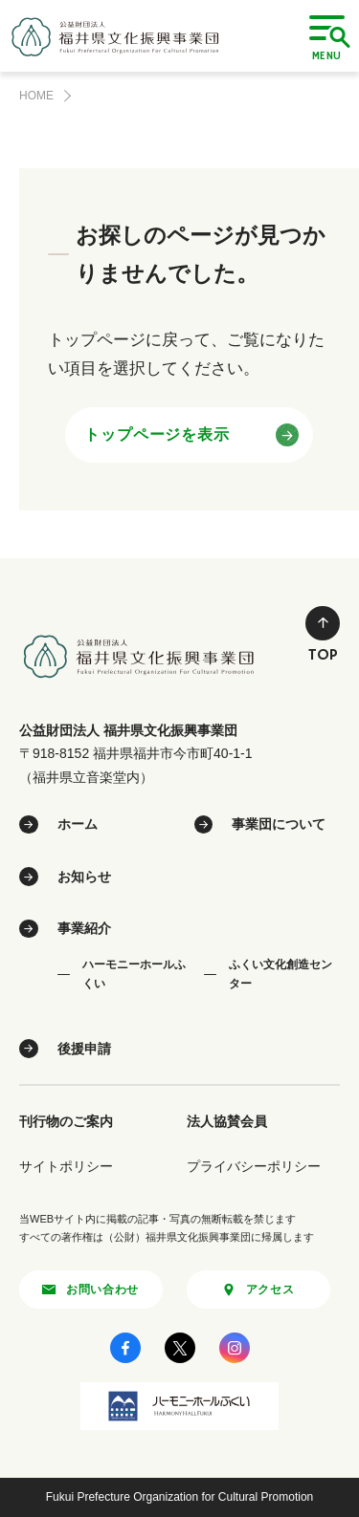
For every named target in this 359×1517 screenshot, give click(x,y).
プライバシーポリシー (254, 1166)
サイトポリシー (66, 1166)
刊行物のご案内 (66, 1121)
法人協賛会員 (227, 1121)
